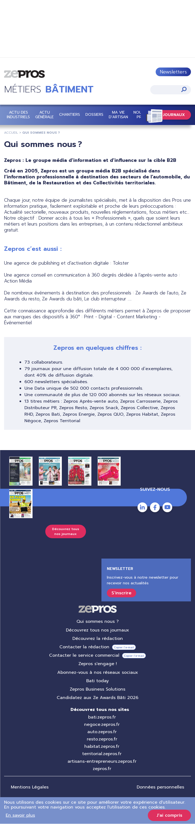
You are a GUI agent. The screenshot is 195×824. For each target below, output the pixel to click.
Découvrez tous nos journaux (65, 531)
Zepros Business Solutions (97, 689)
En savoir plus (20, 815)
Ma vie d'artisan (118, 115)
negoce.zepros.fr (102, 724)
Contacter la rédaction (84, 647)
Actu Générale (44, 115)
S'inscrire (121, 593)
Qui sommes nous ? (97, 621)
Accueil (11, 132)
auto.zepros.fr (102, 732)
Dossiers (94, 114)
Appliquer (184, 89)
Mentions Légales (30, 787)
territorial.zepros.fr (102, 754)
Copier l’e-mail (124, 647)
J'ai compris (169, 815)
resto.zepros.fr (102, 739)
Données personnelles (160, 787)
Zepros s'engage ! (97, 664)
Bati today (97, 681)
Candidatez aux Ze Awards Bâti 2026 (97, 697)
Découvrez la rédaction (97, 638)
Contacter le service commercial (84, 655)
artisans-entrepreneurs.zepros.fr (102, 761)
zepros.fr (102, 768)
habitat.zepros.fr (101, 746)
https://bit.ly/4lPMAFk (97, 29)
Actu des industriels (18, 115)
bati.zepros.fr (102, 717)
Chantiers (69, 114)
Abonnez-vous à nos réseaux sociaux (97, 672)
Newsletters (173, 72)
